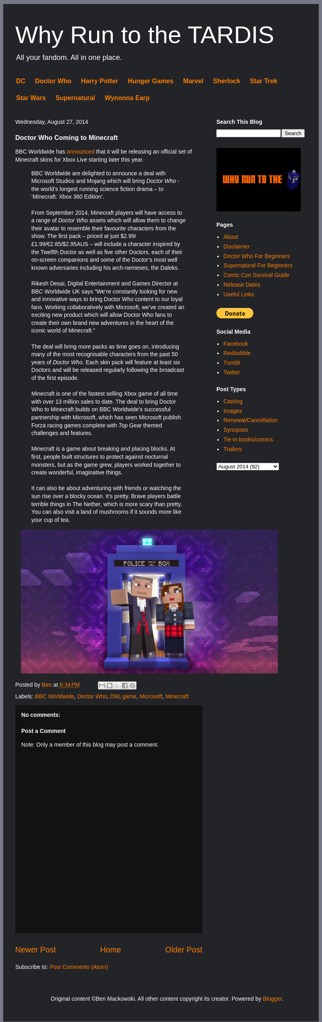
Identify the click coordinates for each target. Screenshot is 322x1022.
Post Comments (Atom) (79, 967)
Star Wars (31, 97)
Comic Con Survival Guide (256, 275)
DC (20, 81)
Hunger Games (150, 81)
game (129, 696)
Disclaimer (236, 246)
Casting (232, 401)
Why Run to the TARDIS (144, 34)
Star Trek (263, 81)
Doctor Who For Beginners (256, 256)
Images (232, 411)
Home (110, 949)
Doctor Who (53, 81)
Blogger (272, 998)
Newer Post (35, 949)
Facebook (235, 344)
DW (114, 696)
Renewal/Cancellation (250, 420)
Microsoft (150, 696)
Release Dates (241, 284)
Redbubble (237, 353)
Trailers (232, 449)
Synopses (235, 430)
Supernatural (75, 97)
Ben (47, 684)
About (230, 237)
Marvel (193, 81)
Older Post (183, 949)
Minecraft (177, 696)
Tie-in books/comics (248, 439)
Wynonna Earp (127, 97)
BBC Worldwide (54, 696)
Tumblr (231, 362)
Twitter (231, 372)
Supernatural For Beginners (257, 265)
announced (80, 151)
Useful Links (238, 294)
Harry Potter (99, 81)
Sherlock (226, 81)
